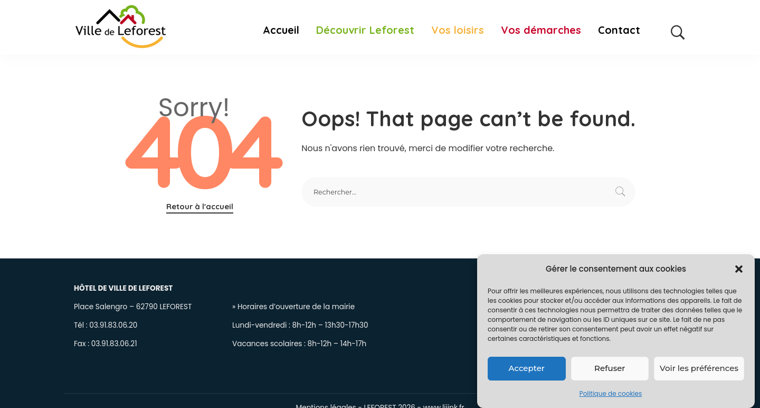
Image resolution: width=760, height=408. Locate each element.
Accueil (281, 30)
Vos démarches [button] (541, 30)
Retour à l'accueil (199, 206)
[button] (739, 269)
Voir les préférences (699, 369)
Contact (619, 30)
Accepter (527, 369)
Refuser (609, 369)
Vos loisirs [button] (457, 30)
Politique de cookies (611, 394)
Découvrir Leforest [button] (365, 30)
